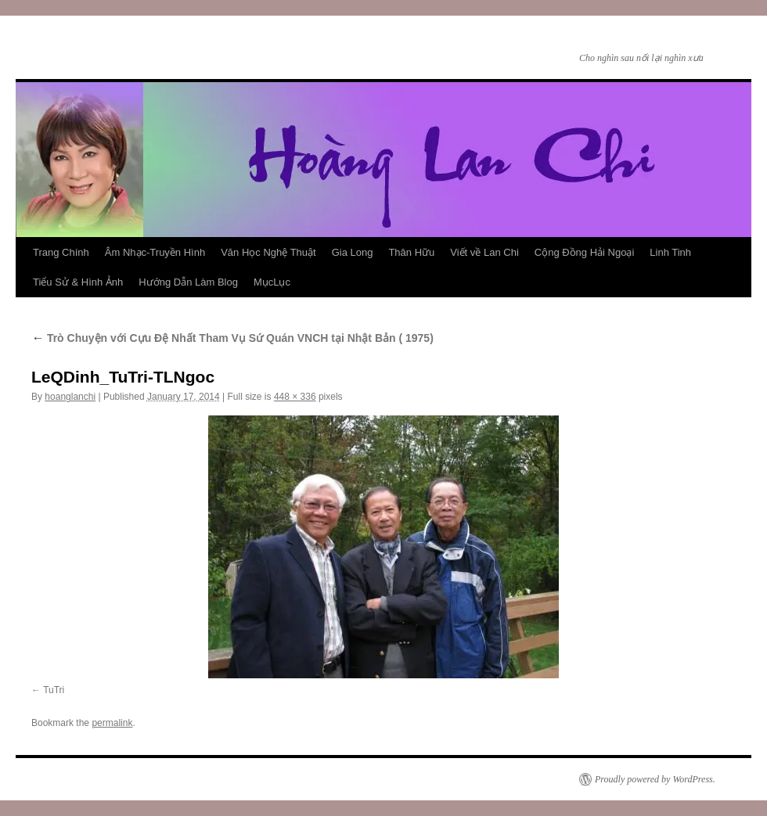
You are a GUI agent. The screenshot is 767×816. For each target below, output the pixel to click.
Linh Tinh (670, 252)
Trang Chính (61, 252)
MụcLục (272, 282)
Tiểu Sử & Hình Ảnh (78, 282)
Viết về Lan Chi (484, 252)
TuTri (53, 690)
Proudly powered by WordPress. (655, 779)
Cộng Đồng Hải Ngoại (585, 252)
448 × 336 (295, 396)
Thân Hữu (411, 252)
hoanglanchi (70, 396)
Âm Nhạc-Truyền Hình (155, 252)
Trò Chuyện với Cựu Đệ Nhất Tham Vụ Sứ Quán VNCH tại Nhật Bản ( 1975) (232, 338)
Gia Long (352, 252)
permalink (112, 722)
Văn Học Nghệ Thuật (268, 252)
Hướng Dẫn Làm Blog (188, 282)
